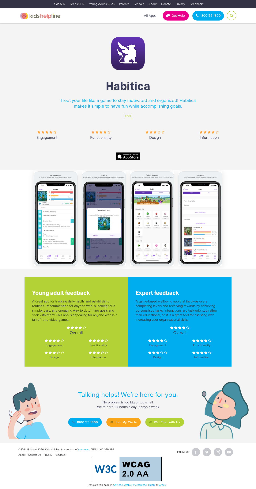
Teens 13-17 (77, 4)
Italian (151, 485)
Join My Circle (126, 422)
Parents (124, 4)
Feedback (196, 4)
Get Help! (178, 15)
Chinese (118, 485)
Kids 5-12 (59, 4)
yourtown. (84, 449)
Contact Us (34, 454)
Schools (139, 4)
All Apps (150, 15)
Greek (162, 485)
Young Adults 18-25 (102, 4)
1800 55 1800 (210, 15)
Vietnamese (140, 485)
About (153, 4)
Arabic (128, 485)
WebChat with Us (167, 422)
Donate (166, 4)
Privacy (180, 4)
